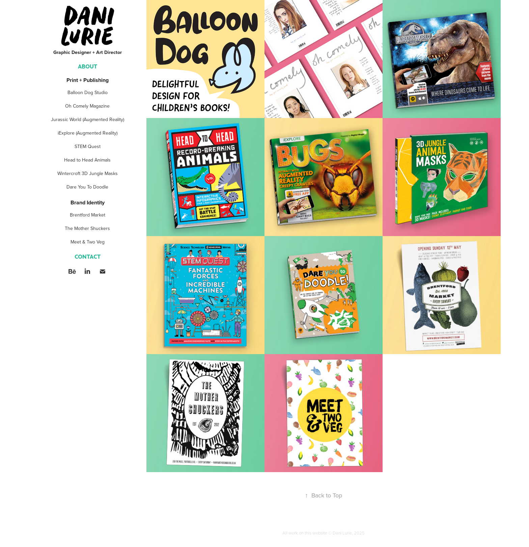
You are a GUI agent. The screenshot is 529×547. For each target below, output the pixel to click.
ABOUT (87, 66)
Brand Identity (88, 202)
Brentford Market (87, 214)
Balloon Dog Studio (87, 92)
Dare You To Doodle (87, 186)
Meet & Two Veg (88, 241)
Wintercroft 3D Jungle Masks (87, 173)
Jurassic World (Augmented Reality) (87, 119)
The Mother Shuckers (87, 228)
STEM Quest (88, 146)
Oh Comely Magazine (87, 106)
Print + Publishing (87, 80)
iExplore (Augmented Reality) (87, 132)
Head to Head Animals (87, 159)
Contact (88, 256)
